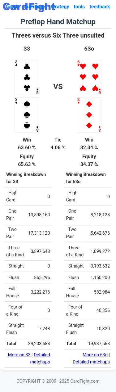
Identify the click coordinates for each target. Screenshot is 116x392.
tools (79, 7)
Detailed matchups (91, 362)
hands (12, 7)
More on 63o (95, 355)
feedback (99, 7)
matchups (35, 7)
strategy (60, 7)
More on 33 (19, 355)
